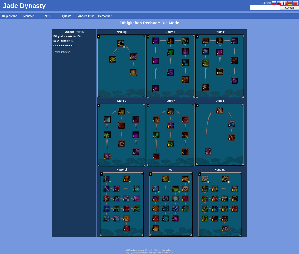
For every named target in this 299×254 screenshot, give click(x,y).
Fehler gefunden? (62, 52)
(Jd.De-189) (152, 250)
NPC (48, 16)
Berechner (104, 16)
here (170, 250)
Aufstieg (80, 31)
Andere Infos (86, 16)
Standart (69, 31)
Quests (66, 16)
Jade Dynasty (24, 5)
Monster (28, 16)
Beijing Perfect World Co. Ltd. (161, 253)
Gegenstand (9, 16)
